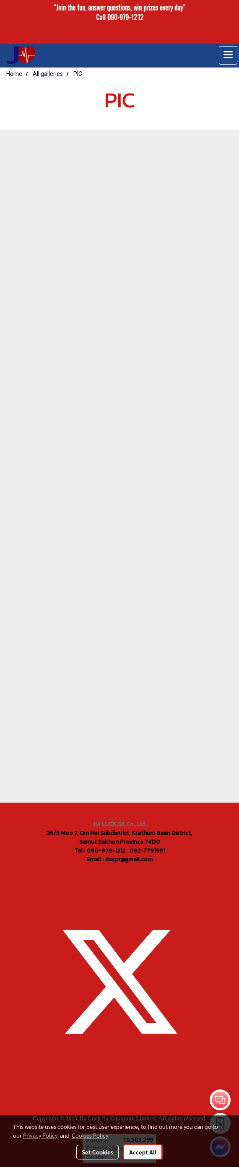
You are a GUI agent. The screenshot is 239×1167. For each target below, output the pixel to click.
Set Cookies (97, 1152)
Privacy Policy (40, 1135)
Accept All (142, 1152)
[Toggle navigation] (228, 55)
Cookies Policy (90, 1135)
